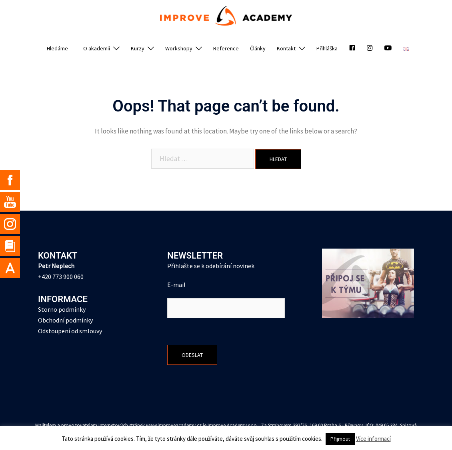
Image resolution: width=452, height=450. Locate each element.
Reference (226, 48)
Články (258, 48)
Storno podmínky (62, 309)
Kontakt (286, 48)
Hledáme (57, 48)
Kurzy (137, 48)
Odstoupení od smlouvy (70, 331)
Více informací (373, 438)
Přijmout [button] (340, 439)
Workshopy (178, 48)
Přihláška (327, 48)
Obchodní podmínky (65, 320)
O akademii (96, 48)
